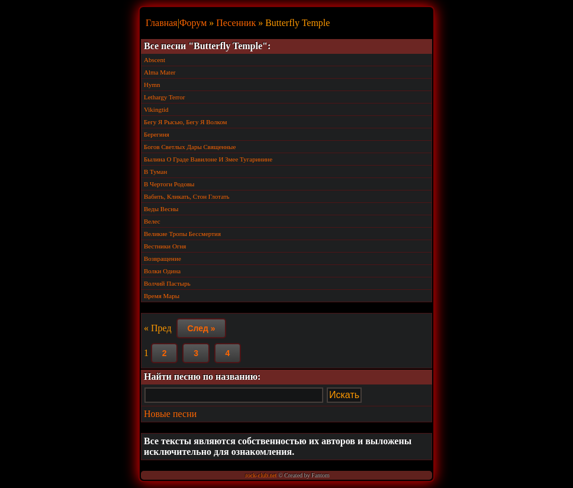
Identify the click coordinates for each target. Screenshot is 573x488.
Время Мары (161, 295)
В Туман (155, 171)
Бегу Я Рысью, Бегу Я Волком (185, 121)
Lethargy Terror (164, 97)
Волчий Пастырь (167, 283)
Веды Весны (161, 208)
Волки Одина (162, 270)
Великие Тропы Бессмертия (182, 233)
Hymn (152, 84)
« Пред (158, 328)
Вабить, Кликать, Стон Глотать (187, 196)
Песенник (236, 23)
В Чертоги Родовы (169, 184)
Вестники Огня (165, 246)
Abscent (154, 59)
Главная (162, 23)
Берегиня (156, 134)
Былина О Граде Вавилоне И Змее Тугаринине (208, 159)
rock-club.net (260, 475)
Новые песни (170, 414)
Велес (152, 221)
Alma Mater (159, 72)
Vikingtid (156, 109)
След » (201, 328)
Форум (193, 23)
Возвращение (162, 258)
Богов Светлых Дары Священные (190, 146)
